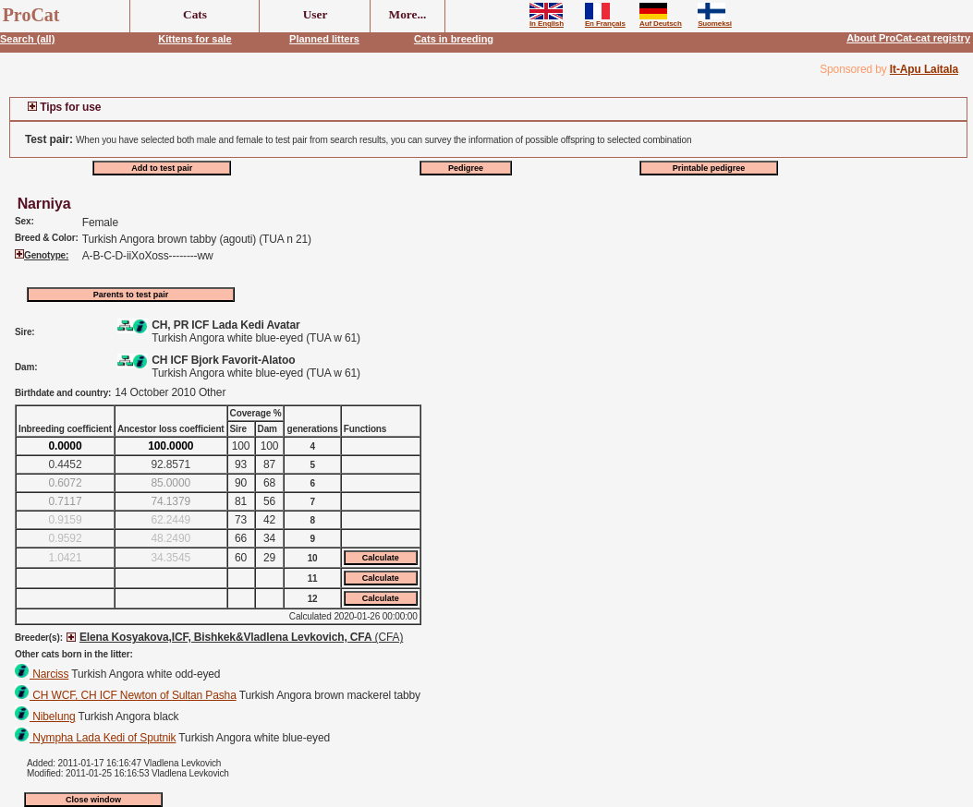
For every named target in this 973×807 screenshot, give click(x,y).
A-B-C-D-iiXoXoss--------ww (147, 255)
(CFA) (241, 637)
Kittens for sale (194, 38)
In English (546, 20)
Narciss (41, 674)
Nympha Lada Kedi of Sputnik (95, 737)
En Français (605, 20)
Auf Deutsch (660, 20)
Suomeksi (715, 20)
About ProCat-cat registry (908, 37)
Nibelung (45, 716)
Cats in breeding (453, 38)
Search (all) (27, 38)
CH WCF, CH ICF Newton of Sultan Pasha (126, 695)
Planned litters (324, 38)
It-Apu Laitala (924, 69)
